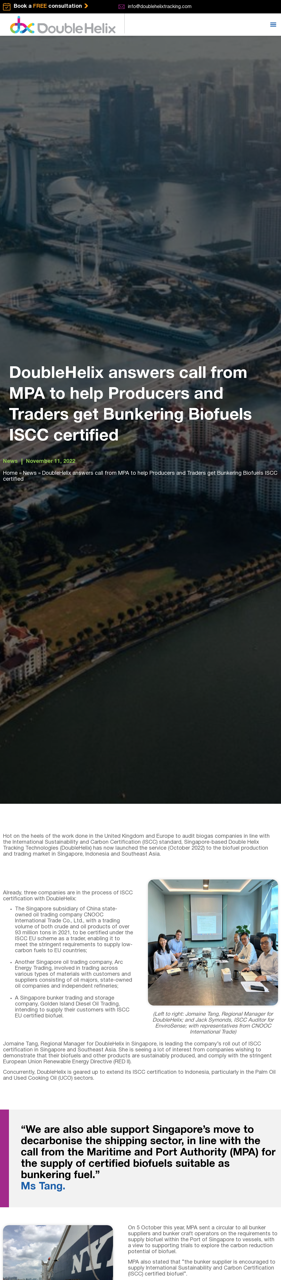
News (10, 461)
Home (10, 473)
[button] (273, 24)
